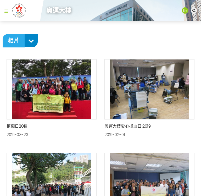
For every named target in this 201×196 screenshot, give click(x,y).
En (185, 10)
